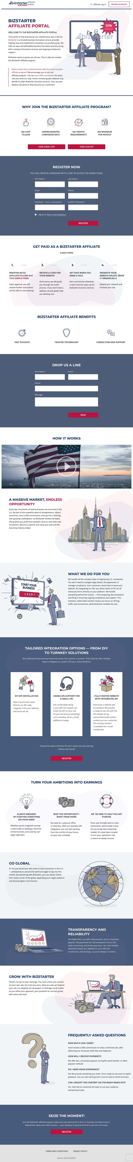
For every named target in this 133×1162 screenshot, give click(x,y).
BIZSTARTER (36, 23)
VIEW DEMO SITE (46, 146)
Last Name (73, 179)
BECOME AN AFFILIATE (119, 4)
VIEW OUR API (86, 146)
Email (38, 190)
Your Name (40, 371)
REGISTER (83, 223)
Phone (71, 190)
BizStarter (12, 40)
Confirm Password (77, 202)
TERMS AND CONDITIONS (57, 1151)
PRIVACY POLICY (80, 1151)
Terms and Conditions (56, 214)
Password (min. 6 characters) (48, 202)
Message (39, 394)
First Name (40, 179)
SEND (83, 415)
